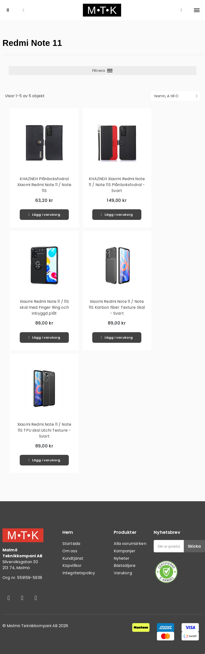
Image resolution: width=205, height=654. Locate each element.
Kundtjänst (73, 558)
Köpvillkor (72, 565)
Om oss (69, 551)
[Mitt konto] (181, 10)
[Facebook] (8, 598)
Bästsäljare (125, 565)
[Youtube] (36, 598)
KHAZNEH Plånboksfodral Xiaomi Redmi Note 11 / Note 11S (44, 184)
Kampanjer (124, 551)
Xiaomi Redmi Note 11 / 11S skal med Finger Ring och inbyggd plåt (44, 307)
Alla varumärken (130, 543)
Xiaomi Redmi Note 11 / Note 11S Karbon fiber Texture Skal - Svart (117, 307)
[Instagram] (22, 598)
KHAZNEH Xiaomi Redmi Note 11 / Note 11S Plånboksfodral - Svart (117, 184)
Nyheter (122, 558)
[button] (8, 10)
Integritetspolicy (78, 573)
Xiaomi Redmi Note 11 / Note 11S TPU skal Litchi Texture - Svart (44, 430)
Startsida (71, 543)
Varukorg (123, 573)
